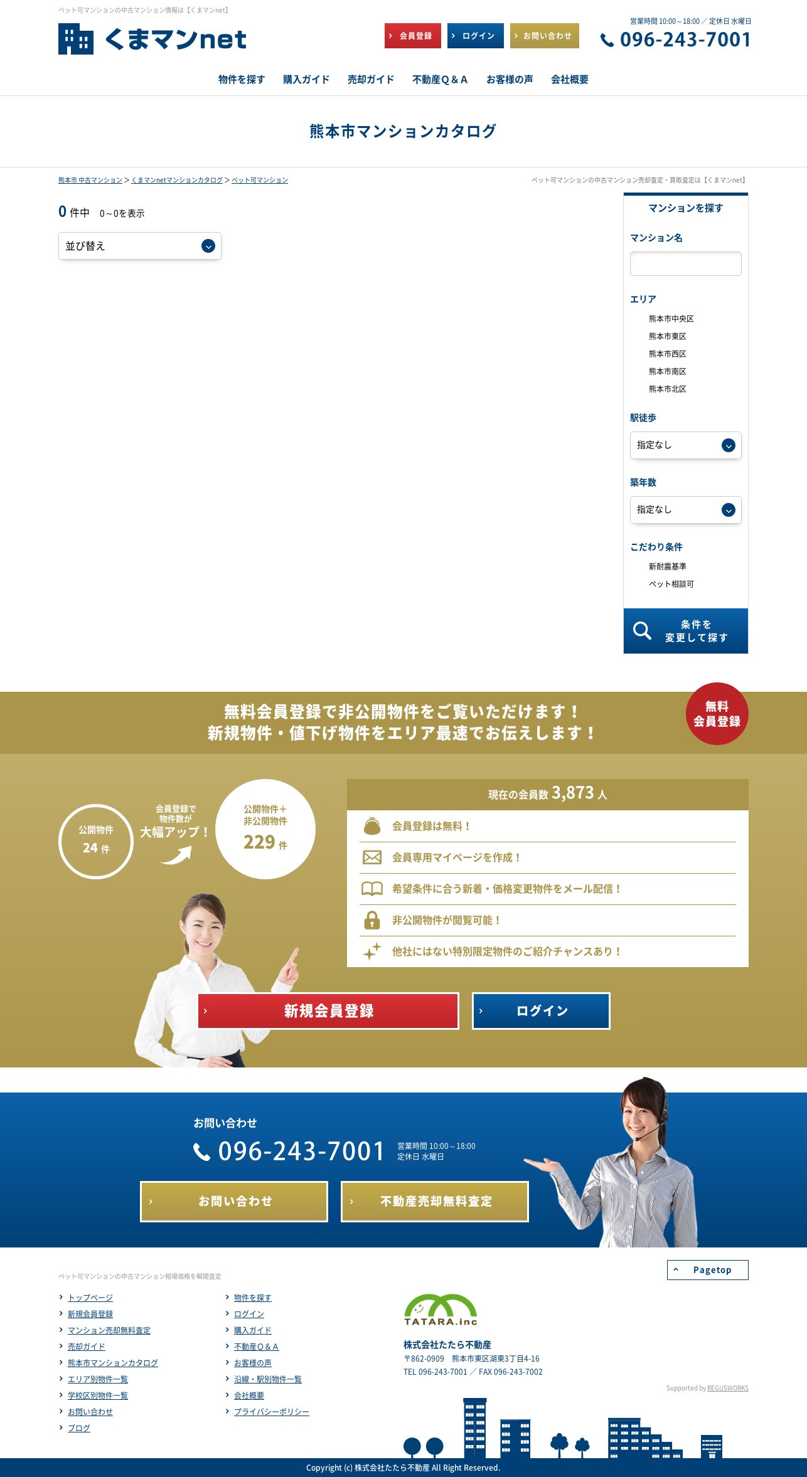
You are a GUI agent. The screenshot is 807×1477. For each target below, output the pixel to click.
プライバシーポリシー (271, 1412)
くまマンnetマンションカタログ (177, 180)
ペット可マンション (260, 180)
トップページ (90, 1297)
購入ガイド (253, 1330)
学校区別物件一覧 (98, 1395)
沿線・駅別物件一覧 (268, 1379)
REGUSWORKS (728, 1388)
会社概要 (249, 1395)
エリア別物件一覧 (98, 1379)
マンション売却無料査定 (109, 1330)
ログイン (249, 1314)
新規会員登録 (90, 1314)
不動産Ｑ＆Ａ (256, 1346)
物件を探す (253, 1297)
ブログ (79, 1428)
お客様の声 (253, 1363)
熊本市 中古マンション (90, 180)
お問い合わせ (90, 1412)
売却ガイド (86, 1346)
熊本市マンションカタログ (113, 1363)
